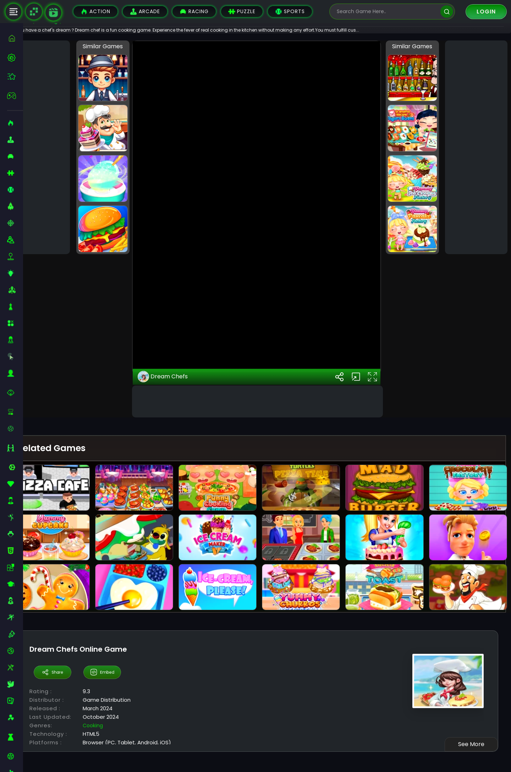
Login (486, 11)
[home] (15, 38)
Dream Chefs (178, 509)
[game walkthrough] (53, 13)
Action (95, 11)
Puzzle (242, 11)
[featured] (15, 76)
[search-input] (386, 11)
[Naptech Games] (33, 11)
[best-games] (15, 57)
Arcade (145, 11)
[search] (446, 11)
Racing (194, 11)
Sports (290, 11)
